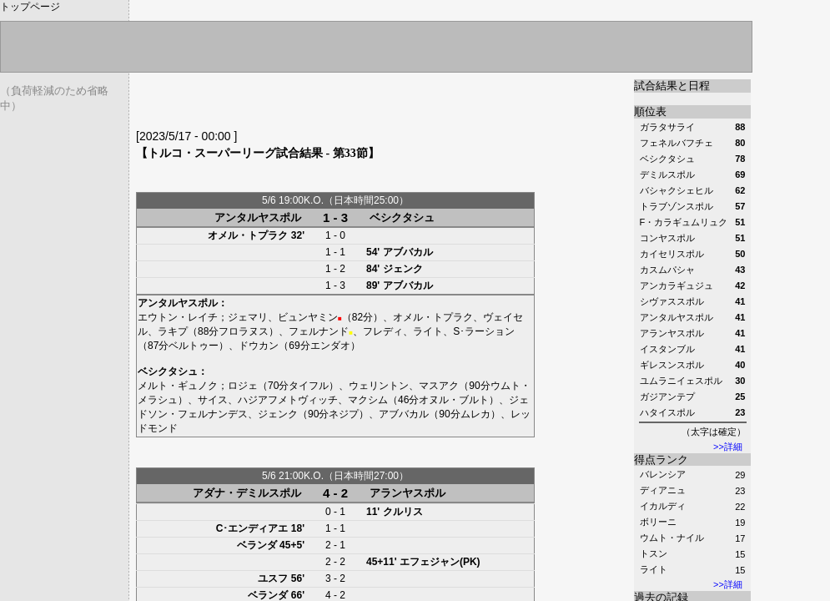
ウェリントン (379, 385)
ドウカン (259, 345)
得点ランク (661, 459)
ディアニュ (663, 490)
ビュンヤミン (308, 317)
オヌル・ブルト (454, 400)
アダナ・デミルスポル (247, 493)
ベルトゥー (194, 345)
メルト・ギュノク (178, 385)
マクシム (368, 400)
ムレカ (475, 414)
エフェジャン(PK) (440, 562)
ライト (653, 569)
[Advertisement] (331, 104)
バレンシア (663, 474)
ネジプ (344, 414)
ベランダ (257, 545)
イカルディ (663, 506)
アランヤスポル (407, 493)
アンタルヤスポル (257, 217)
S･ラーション (484, 331)
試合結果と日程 (672, 85)
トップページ (30, 7)
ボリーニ (658, 522)
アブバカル (408, 252)
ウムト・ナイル (672, 538)
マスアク (439, 385)
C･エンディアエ (252, 528)
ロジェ (243, 385)
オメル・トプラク (248, 235)
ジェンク (403, 269)
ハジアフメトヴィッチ (288, 400)
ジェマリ (248, 317)
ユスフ (273, 578)
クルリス (403, 512)
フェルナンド (319, 331)
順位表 (650, 111)
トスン (653, 553)
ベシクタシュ (402, 217)
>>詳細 (727, 447)
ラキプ (173, 331)
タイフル (309, 385)
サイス (213, 400)
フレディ (383, 331)
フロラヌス (244, 331)
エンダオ (330, 345)
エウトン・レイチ (178, 317)
